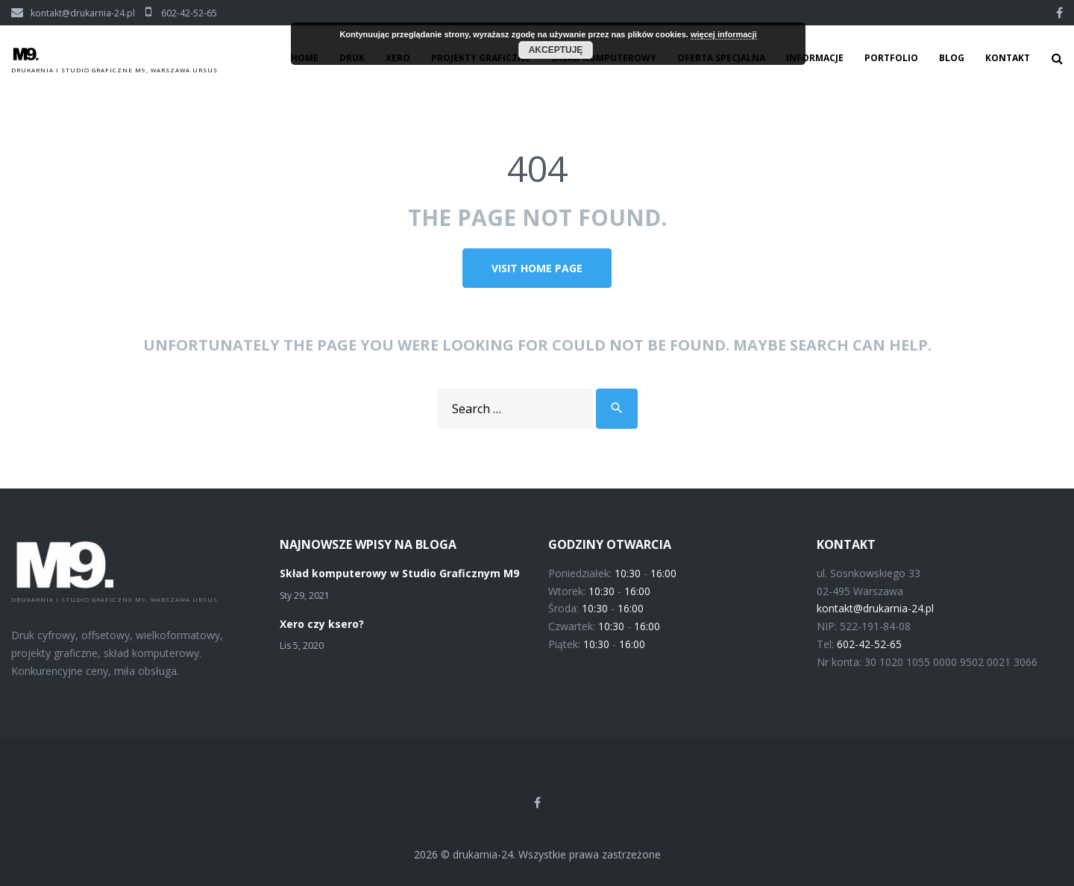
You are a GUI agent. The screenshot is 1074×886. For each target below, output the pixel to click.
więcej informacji (724, 34)
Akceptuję (556, 50)
